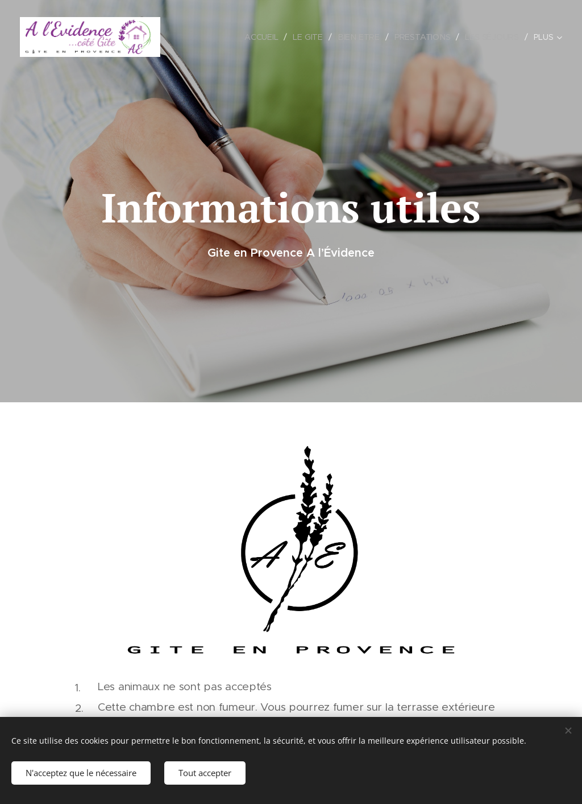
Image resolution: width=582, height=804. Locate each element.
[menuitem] (264, 37)
